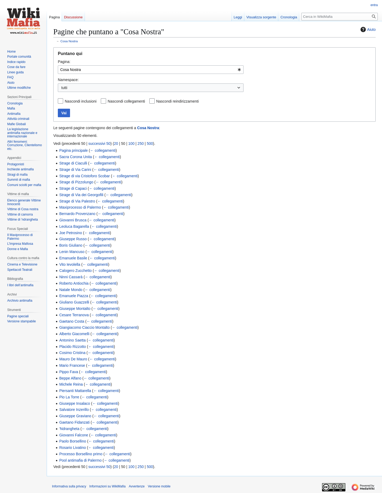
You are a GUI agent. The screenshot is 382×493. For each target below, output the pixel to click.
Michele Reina (71, 384)
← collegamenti (103, 150)
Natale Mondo (70, 290)
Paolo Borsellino (72, 441)
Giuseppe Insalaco (74, 403)
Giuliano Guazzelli (74, 302)
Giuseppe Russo (73, 239)
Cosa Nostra (69, 41)
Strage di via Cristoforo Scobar (84, 176)
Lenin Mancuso (71, 252)
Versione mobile (159, 486)
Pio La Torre (69, 397)
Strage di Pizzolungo (76, 182)
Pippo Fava (68, 372)
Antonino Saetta (72, 340)
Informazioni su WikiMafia (107, 486)
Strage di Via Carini (75, 169)
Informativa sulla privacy (69, 486)
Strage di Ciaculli (73, 163)
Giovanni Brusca (72, 220)
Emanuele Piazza (73, 296)
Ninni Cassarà (71, 277)
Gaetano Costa (71, 321)
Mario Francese (72, 365)
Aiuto (367, 29)
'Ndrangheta (69, 429)
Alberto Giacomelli (74, 334)
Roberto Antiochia (74, 283)
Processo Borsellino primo (80, 454)
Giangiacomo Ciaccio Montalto (84, 327)
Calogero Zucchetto (75, 270)
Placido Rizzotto (72, 346)
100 (131, 143)
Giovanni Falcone (73, 435)
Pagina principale (73, 150)
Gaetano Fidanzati (74, 422)
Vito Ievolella (69, 264)
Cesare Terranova (74, 315)
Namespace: (68, 80)
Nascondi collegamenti (126, 101)
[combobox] (151, 69)
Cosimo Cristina (72, 353)
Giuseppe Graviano (75, 416)
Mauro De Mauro (73, 359)
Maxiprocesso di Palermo (80, 207)
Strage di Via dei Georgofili (81, 195)
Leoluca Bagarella (74, 226)
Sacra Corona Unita (75, 157)
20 (116, 143)
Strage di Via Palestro (77, 201)
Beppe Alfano (70, 378)
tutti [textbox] (64, 88)
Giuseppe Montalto (74, 308)
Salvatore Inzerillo (74, 409)
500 (150, 143)
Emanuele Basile (73, 258)
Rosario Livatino (72, 447)
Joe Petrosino (70, 233)
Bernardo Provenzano (77, 214)
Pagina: (64, 62)
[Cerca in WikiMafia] (339, 16)
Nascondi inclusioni (81, 101)
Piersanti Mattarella (75, 391)
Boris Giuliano (70, 245)
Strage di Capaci (73, 188)
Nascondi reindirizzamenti (177, 101)
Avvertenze (137, 486)
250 (140, 143)
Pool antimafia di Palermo (80, 460)
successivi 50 (99, 143)
